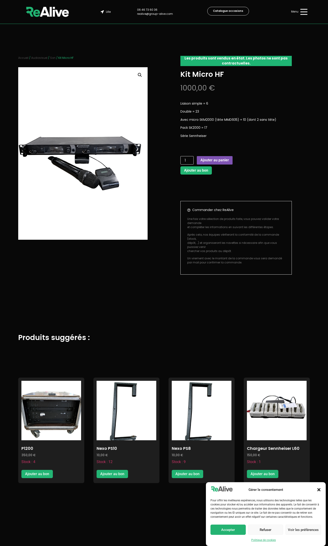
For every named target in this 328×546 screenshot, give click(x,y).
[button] (319, 489)
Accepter (228, 530)
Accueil (23, 58)
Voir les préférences (303, 530)
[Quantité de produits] (187, 160)
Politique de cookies (263, 540)
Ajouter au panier (214, 160)
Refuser (265, 530)
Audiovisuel (39, 58)
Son (53, 58)
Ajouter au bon (196, 170)
